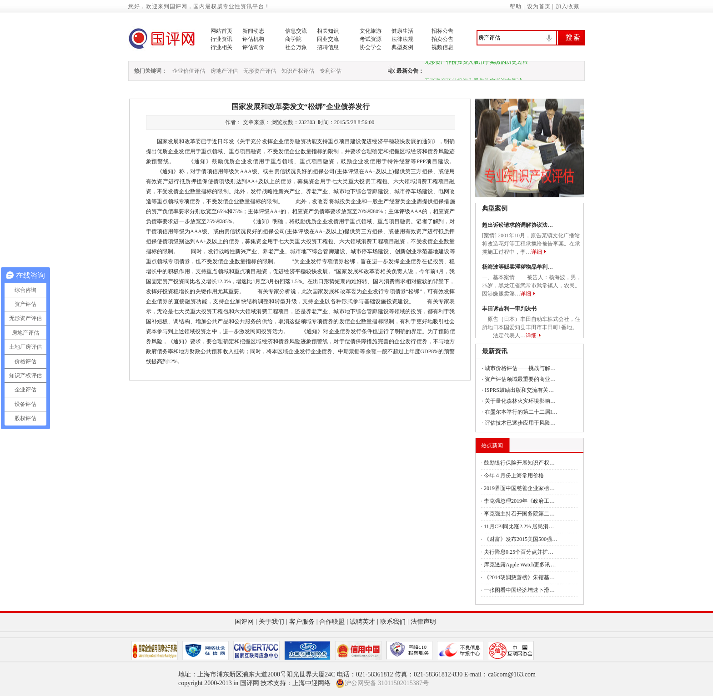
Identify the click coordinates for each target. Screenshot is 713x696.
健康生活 (402, 31)
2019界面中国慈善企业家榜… (519, 488)
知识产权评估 (297, 71)
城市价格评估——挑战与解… (520, 368)
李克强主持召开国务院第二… (519, 514)
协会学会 (371, 47)
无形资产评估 (259, 71)
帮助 (516, 6)
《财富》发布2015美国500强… (520, 539)
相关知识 (328, 31)
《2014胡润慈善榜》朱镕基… (519, 577)
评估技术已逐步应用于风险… (520, 423)
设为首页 (539, 6)
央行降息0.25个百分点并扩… (518, 552)
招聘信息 (328, 47)
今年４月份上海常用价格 (514, 475)
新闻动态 (253, 31)
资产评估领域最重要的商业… (520, 379)
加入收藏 (567, 6)
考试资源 (371, 39)
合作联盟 (332, 621)
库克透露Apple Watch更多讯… (520, 564)
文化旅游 (371, 31)
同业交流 (328, 39)
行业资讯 (221, 39)
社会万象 (296, 47)
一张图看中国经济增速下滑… (519, 590)
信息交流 (296, 31)
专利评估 (330, 71)
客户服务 (302, 621)
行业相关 (221, 47)
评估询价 (253, 47)
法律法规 (402, 39)
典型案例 (402, 47)
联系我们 (393, 621)
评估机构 (253, 39)
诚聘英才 (362, 621)
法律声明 (423, 621)
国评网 (244, 621)
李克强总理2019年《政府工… (519, 501)
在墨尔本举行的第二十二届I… (521, 412)
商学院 (293, 39)
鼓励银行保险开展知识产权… (519, 463)
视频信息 (442, 47)
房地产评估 (224, 71)
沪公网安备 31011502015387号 (382, 683)
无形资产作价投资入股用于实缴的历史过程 (476, 63)
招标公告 (442, 31)
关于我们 (271, 621)
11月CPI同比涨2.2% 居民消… (519, 526)
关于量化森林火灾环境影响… (520, 401)
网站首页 (221, 31)
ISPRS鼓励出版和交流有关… (519, 390)
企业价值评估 (188, 71)
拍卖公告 (442, 39)
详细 (536, 252)
